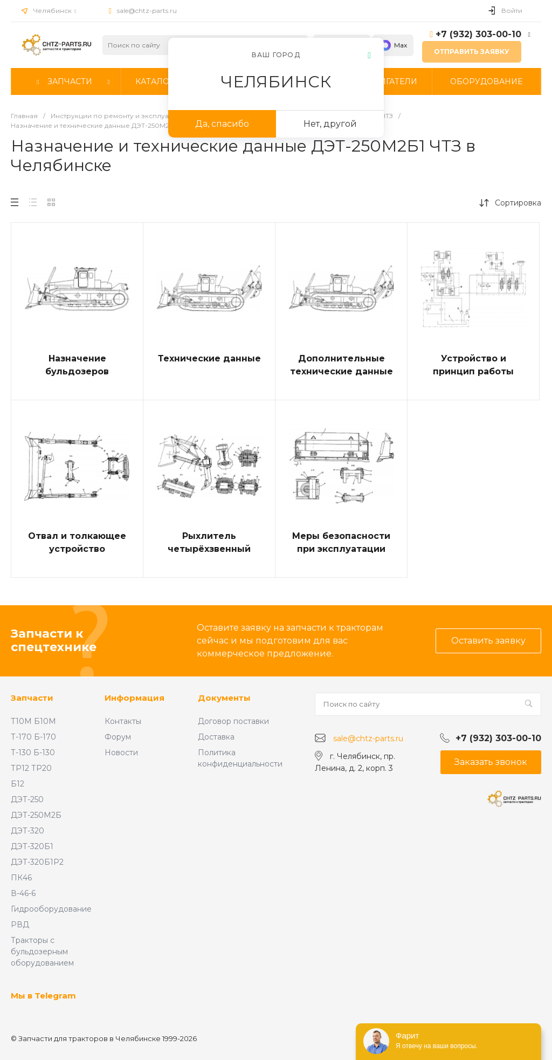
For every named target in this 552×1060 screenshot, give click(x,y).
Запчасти (32, 698)
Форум (118, 737)
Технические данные (209, 358)
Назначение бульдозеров (77, 365)
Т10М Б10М (33, 721)
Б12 (17, 784)
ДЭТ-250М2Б (36, 815)
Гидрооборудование (51, 909)
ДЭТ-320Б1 (32, 846)
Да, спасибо (222, 124)
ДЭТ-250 (27, 799)
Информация (134, 698)
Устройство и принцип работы (473, 365)
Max (393, 45)
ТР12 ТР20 (31, 768)
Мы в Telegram (43, 995)
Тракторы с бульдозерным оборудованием (42, 951)
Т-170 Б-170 (33, 737)
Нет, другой (330, 124)
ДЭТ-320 (27, 831)
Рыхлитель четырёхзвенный (209, 542)
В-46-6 (23, 893)
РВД (20, 924)
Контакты (123, 721)
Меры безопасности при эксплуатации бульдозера (341, 549)
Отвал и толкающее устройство (77, 542)
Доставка (216, 737)
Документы (224, 698)
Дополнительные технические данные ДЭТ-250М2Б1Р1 (341, 371)
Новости (121, 752)
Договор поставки (233, 721)
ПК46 (21, 878)
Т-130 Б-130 (33, 752)
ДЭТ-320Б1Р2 (37, 862)
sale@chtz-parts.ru (147, 10)
